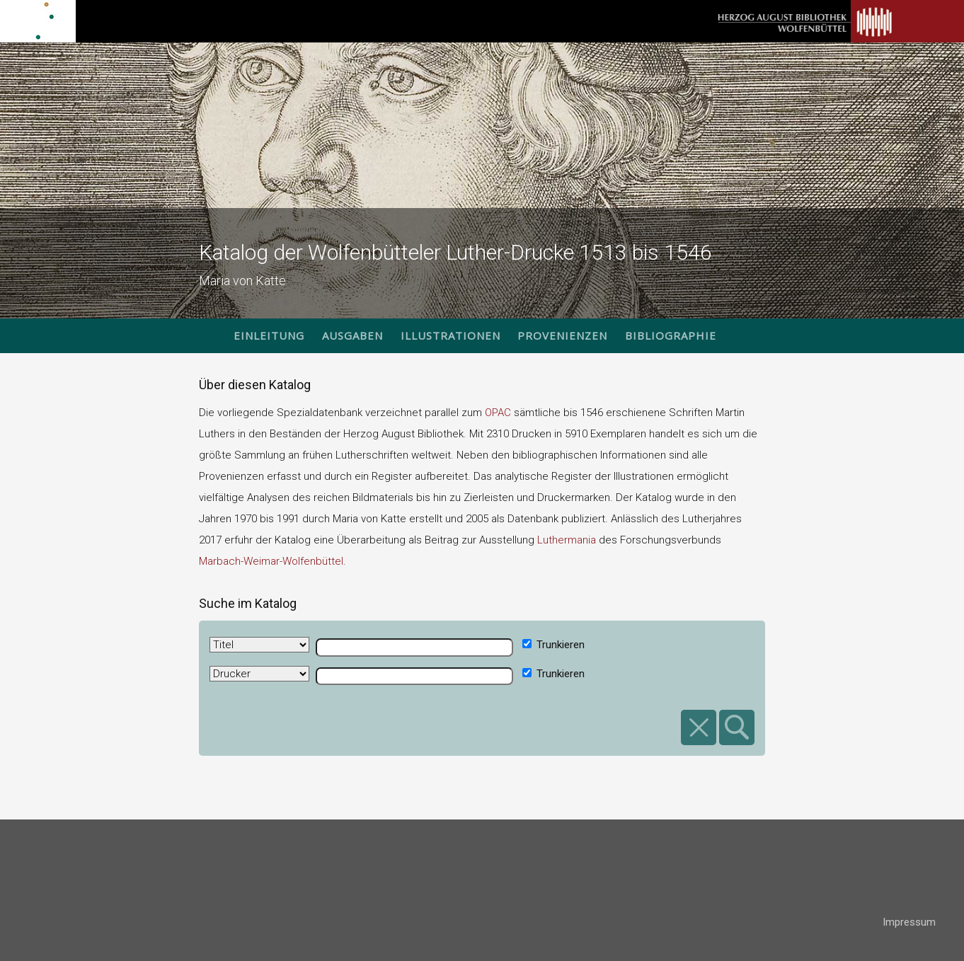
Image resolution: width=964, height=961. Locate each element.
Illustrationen (450, 335)
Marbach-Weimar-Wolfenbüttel (271, 561)
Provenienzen (562, 335)
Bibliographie (670, 335)
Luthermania (566, 540)
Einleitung (269, 335)
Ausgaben (352, 335)
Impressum (909, 922)
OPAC (498, 412)
